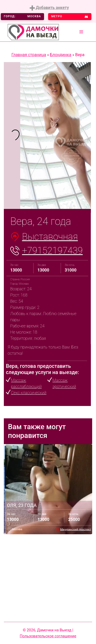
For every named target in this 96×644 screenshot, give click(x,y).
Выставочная (50, 236)
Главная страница (29, 54)
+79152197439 (52, 250)
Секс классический (28, 392)
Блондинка (60, 54)
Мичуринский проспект (75, 529)
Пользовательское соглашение (48, 636)
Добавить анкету (49, 8)
